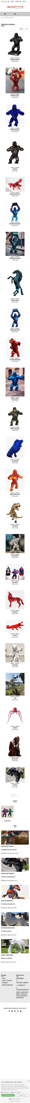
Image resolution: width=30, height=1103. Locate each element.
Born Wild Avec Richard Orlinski (7, 927)
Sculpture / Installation (7, 980)
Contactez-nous (18, 1)
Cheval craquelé (15, 300)
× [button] (28, 1081)
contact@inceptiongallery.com (22, 989)
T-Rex (15, 698)
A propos (12, 1)
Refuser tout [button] (22, 1095)
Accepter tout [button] (8, 1095)
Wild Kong (15, 169)
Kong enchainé (15, 555)
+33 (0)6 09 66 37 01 (21, 985)
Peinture (4, 978)
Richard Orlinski (15, 61)
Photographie (5, 982)
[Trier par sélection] (22, 29)
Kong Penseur (15, 759)
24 (27, 29)
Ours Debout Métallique (15, 359)
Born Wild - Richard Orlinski (7, 955)
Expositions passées (14, 853)
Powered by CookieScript (15, 1101)
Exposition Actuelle (13, 880)
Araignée (15, 727)
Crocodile (15, 635)
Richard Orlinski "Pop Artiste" (7, 846)
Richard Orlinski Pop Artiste (7, 900)
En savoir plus (14, 1089)
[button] (15, 1099)
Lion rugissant (15, 461)
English (24, 1)
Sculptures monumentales (7, 985)
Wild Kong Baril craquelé (15, 258)
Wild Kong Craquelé (15, 428)
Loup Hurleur (15, 612)
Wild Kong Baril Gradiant (14, 223)
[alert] (15, 1091)
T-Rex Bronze (15, 526)
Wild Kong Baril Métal (15, 330)
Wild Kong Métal (15, 399)
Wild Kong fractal (15, 95)
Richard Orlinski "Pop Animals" (7, 873)
